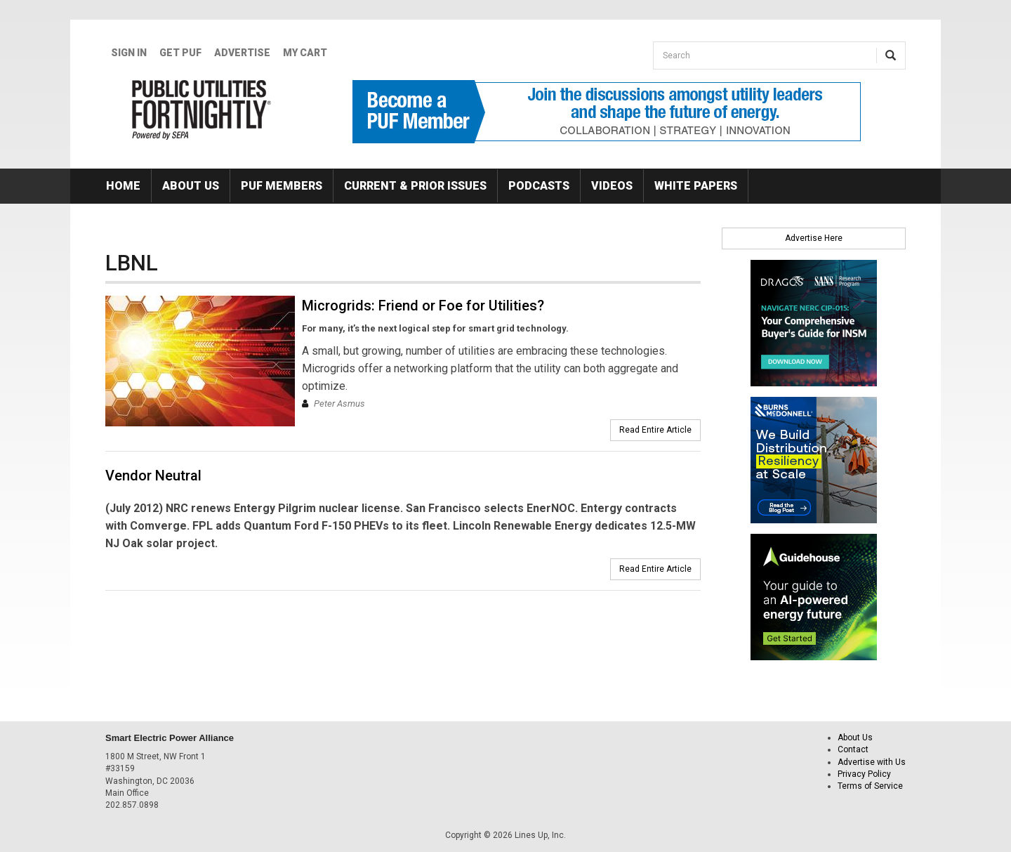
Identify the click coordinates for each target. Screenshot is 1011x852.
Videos (612, 185)
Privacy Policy (864, 774)
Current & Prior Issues (415, 185)
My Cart (305, 52)
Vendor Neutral (153, 475)
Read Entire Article (655, 430)
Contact (853, 749)
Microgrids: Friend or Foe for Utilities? (423, 305)
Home (123, 185)
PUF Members (281, 185)
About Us (190, 185)
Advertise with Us (872, 762)
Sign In (129, 52)
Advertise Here (813, 238)
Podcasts (538, 185)
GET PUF (180, 52)
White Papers (695, 185)
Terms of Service (870, 786)
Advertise (242, 52)
